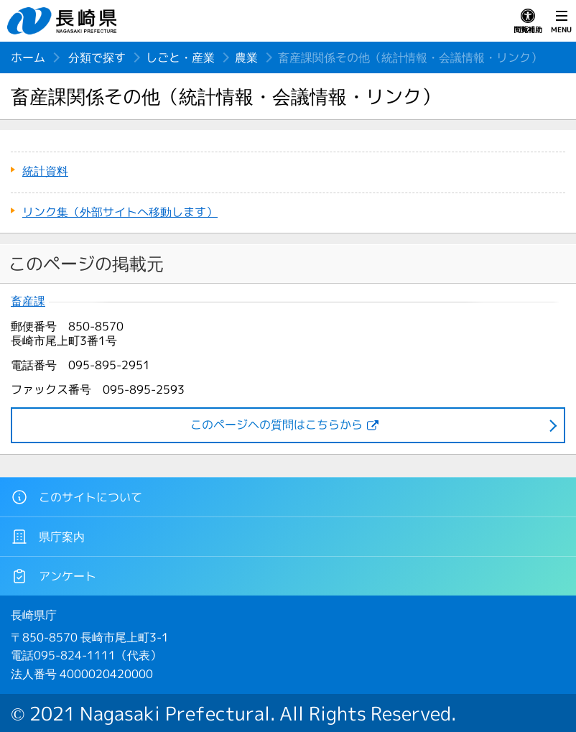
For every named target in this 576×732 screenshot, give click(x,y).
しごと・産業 (180, 57)
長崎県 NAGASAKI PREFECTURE (64, 20)
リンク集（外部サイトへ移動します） (120, 212)
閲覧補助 (528, 21)
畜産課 (28, 301)
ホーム (28, 57)
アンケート (53, 576)
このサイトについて (76, 497)
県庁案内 (48, 536)
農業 (246, 57)
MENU (561, 21)
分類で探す (97, 57)
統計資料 (45, 171)
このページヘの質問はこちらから (276, 424)
